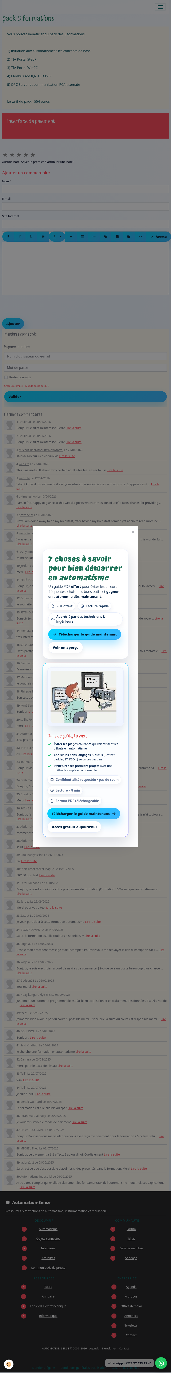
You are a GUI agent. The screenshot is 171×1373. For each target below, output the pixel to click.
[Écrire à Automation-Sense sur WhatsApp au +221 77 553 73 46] (161, 1363)
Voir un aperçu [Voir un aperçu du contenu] (66, 647)
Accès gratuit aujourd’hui (74, 827)
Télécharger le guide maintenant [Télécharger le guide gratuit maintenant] (84, 634)
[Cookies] (9, 1364)
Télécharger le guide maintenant (84, 813)
